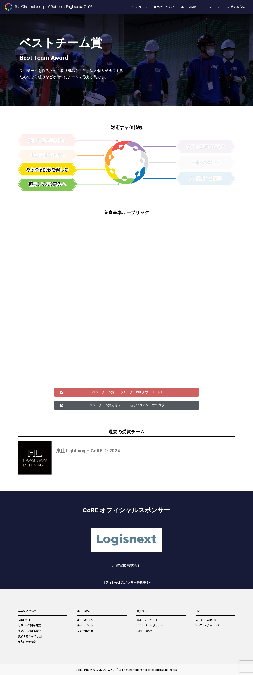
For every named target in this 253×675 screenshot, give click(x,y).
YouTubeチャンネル (208, 625)
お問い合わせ (144, 631)
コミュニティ (211, 6)
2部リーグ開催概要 (29, 631)
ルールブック (85, 625)
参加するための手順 (30, 636)
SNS (198, 611)
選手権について (164, 6)
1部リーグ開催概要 (29, 625)
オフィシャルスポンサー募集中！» (126, 582)
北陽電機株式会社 (126, 566)
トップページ (138, 6)
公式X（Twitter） (207, 620)
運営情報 (141, 611)
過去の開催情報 (27, 642)
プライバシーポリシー (149, 625)
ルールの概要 (85, 620)
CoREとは (24, 620)
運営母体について (147, 620)
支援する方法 (236, 6)
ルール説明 (188, 6)
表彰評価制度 (85, 631)
